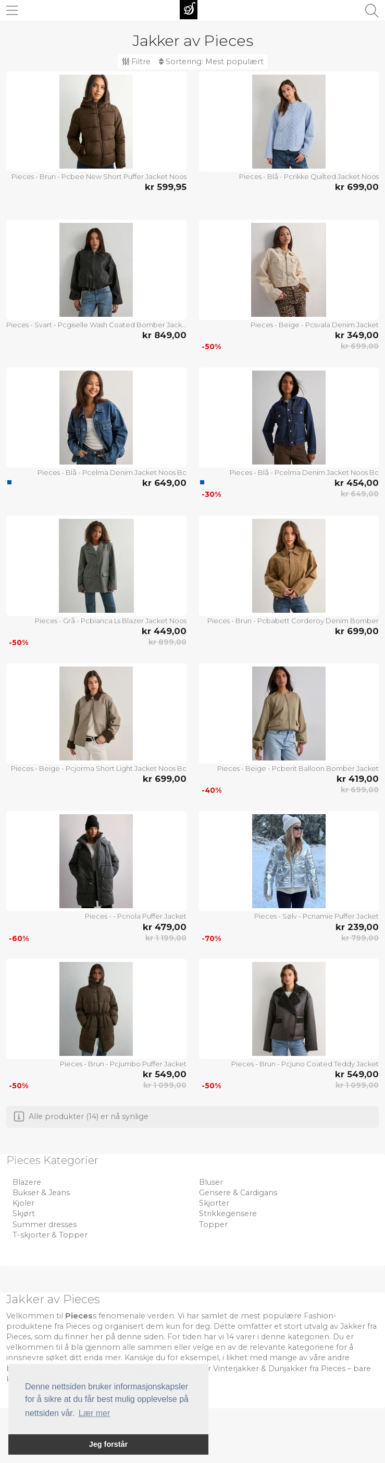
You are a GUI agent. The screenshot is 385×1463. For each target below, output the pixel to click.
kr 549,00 (165, 1074)
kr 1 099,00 (165, 1085)
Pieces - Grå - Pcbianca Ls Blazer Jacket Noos (111, 620)
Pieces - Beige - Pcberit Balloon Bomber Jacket (298, 768)
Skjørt (24, 1213)
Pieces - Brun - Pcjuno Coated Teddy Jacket (305, 1064)
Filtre (136, 61)
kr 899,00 (167, 642)
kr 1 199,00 (166, 938)
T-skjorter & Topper (50, 1235)
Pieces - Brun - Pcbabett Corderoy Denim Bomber (293, 620)
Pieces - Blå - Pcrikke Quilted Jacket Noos (309, 176)
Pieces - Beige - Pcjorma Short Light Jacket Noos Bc (99, 768)
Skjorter (214, 1203)
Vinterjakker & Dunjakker (260, 1368)
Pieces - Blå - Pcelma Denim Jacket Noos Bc (112, 472)
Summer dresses (45, 1224)
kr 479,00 (165, 927)
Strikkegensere (228, 1213)
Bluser (211, 1182)
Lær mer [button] (94, 1413)
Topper (213, 1224)
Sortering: (211, 61)
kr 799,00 (360, 938)
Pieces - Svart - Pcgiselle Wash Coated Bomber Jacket (96, 324)
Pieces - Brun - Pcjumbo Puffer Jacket (123, 1064)
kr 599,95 (166, 187)
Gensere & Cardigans (238, 1192)
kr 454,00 (356, 483)
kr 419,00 (358, 779)
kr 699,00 (357, 187)
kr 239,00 (357, 927)
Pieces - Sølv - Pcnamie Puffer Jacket (316, 916)
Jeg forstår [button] (108, 1444)
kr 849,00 (164, 335)
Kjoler (23, 1203)
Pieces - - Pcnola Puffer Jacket (136, 916)
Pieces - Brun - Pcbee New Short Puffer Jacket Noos (99, 176)
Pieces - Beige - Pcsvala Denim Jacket (315, 324)
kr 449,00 (164, 631)
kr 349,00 (357, 335)
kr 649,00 (164, 483)
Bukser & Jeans (41, 1192)
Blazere (27, 1182)
